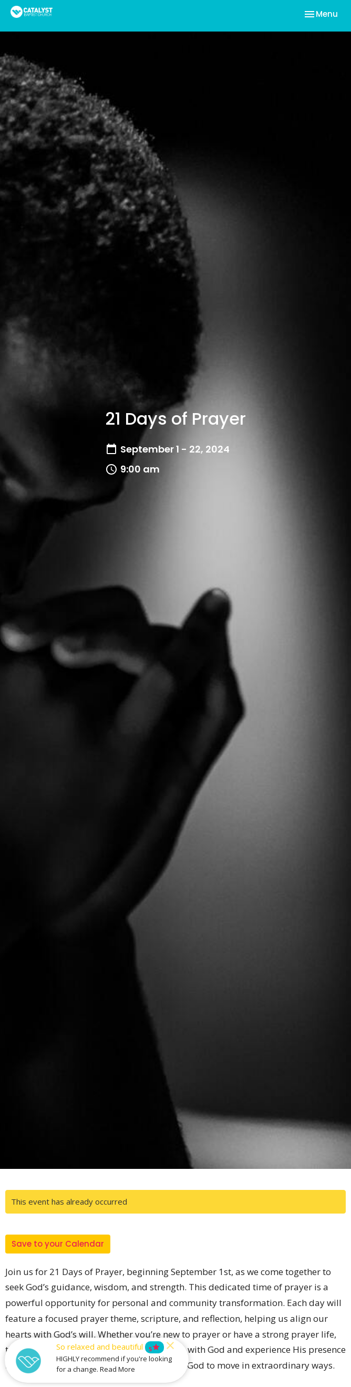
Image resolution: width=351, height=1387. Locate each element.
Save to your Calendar (58, 1243)
